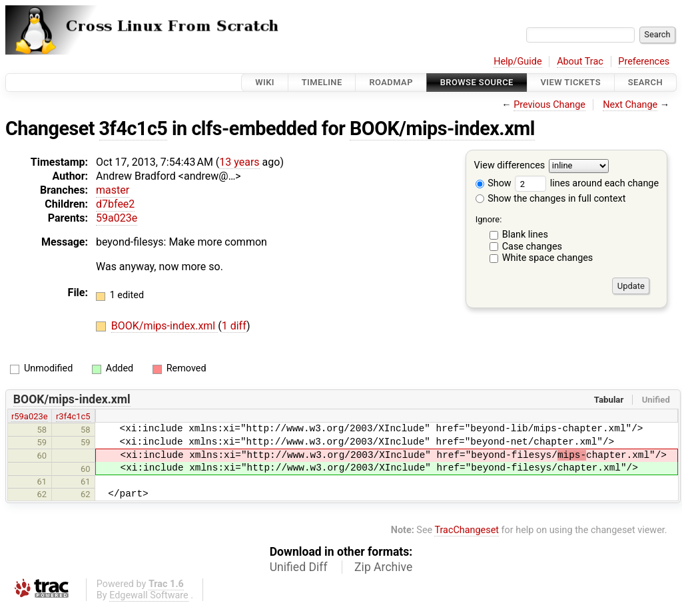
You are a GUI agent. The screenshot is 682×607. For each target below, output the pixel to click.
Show (494, 183)
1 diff (234, 325)
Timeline (322, 82)
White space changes (547, 258)
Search (645, 82)
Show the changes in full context (551, 198)
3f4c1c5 (133, 128)
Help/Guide (517, 61)
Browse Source (476, 82)
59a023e (116, 218)
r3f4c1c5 (73, 416)
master (112, 190)
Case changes (532, 246)
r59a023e (29, 416)
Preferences (643, 61)
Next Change (630, 104)
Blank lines (525, 234)
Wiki (264, 82)
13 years (239, 162)
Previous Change (549, 104)
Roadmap (391, 82)
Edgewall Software (148, 595)
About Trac (580, 61)
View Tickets (571, 82)
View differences (509, 166)
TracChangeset (466, 530)
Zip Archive (383, 567)
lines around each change (587, 183)
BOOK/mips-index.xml (442, 128)
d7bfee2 (115, 204)
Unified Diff (299, 567)
